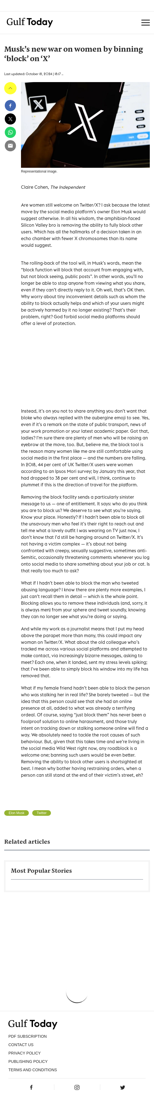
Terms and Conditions (32, 1070)
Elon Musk (16, 813)
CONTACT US (21, 1044)
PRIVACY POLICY (24, 1053)
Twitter (41, 813)
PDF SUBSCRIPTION (27, 1036)
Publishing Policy (28, 1061)
